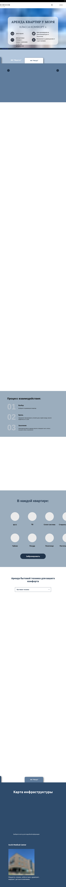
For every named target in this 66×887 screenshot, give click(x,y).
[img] (8, 70)
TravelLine (5, 48)
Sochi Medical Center (17, 845)
